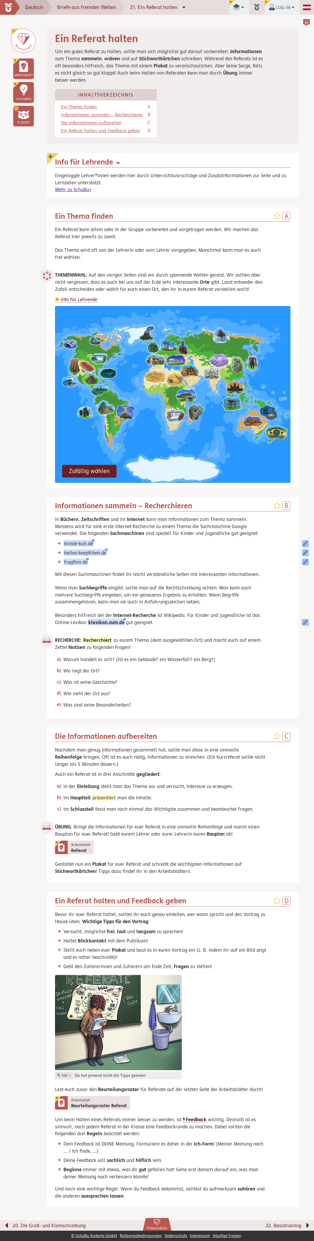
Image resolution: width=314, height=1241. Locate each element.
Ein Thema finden (79, 106)
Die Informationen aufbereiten (91, 122)
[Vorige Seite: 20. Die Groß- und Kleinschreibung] (73, 1226)
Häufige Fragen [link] (227, 1235)
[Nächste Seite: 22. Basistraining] (240, 1226)
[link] (157, 1224)
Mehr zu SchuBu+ (73, 189)
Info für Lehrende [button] (76, 299)
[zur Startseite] (10, 7)
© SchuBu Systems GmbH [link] (94, 1235)
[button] (23, 116)
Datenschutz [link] (176, 1235)
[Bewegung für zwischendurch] (304, 1215)
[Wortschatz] (23, 41)
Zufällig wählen (89, 471)
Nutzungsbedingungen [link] (141, 1235)
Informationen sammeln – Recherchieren (102, 114)
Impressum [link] (200, 1235)
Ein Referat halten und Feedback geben (100, 130)
